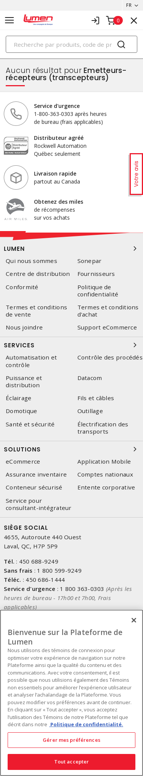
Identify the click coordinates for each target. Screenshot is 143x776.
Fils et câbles (95, 398)
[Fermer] (133, 620)
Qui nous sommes (31, 260)
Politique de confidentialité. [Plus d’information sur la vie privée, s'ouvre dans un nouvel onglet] (86, 724)
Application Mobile (104, 461)
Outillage (90, 411)
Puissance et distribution (24, 381)
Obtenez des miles (58, 201)
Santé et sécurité (30, 424)
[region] (71, 693)
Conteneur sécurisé (34, 487)
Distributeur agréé (59, 137)
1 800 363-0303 (82, 588)
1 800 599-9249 (59, 570)
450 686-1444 (45, 579)
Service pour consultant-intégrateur (39, 504)
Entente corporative (106, 487)
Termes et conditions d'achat (108, 311)
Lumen (71, 248)
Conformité (22, 287)
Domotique (21, 411)
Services (71, 345)
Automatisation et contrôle (31, 361)
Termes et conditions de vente (36, 311)
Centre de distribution (38, 273)
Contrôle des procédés (110, 357)
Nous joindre (24, 327)
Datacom (89, 378)
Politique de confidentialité (98, 290)
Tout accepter (71, 761)
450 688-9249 (38, 561)
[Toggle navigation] (9, 20)
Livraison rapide (55, 173)
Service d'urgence (57, 105)
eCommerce (23, 461)
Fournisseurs (96, 273)
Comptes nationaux (105, 474)
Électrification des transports (103, 428)
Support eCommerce (107, 327)
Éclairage (18, 398)
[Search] (71, 44)
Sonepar (89, 260)
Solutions (71, 449)
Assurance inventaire (36, 474)
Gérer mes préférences (71, 739)
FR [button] (129, 5)
